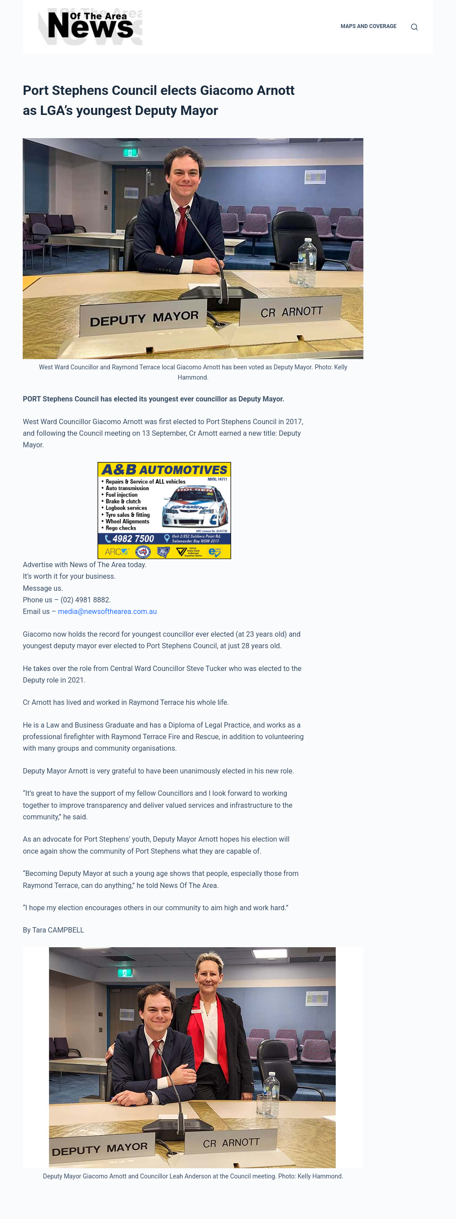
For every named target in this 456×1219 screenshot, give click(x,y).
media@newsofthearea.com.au (107, 611)
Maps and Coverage (368, 26)
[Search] (414, 27)
